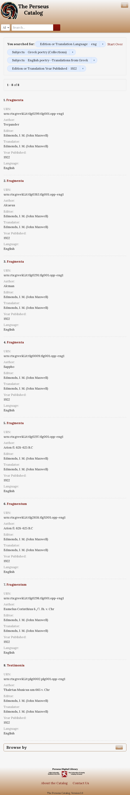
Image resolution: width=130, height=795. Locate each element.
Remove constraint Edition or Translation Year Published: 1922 (83, 68)
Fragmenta (14, 100)
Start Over (115, 44)
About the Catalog (54, 783)
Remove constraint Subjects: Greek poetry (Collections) (73, 52)
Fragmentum (17, 504)
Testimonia (16, 665)
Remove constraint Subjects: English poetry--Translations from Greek (94, 60)
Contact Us (81, 783)
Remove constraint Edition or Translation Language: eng (103, 44)
